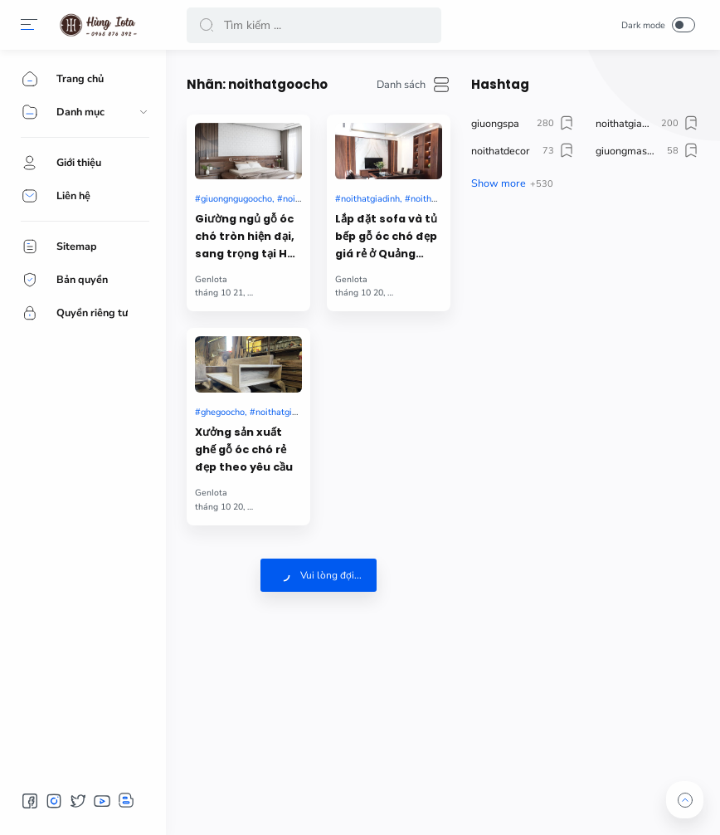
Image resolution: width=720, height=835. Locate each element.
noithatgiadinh (370, 199)
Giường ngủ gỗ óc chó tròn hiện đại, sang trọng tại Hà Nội (244, 237)
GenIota (211, 279)
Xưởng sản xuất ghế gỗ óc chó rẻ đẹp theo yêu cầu (244, 449)
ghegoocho (223, 412)
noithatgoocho (440, 199)
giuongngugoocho (236, 199)
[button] (29, 25)
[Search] (314, 25)
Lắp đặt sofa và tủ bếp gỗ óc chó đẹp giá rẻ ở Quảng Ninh (386, 237)
